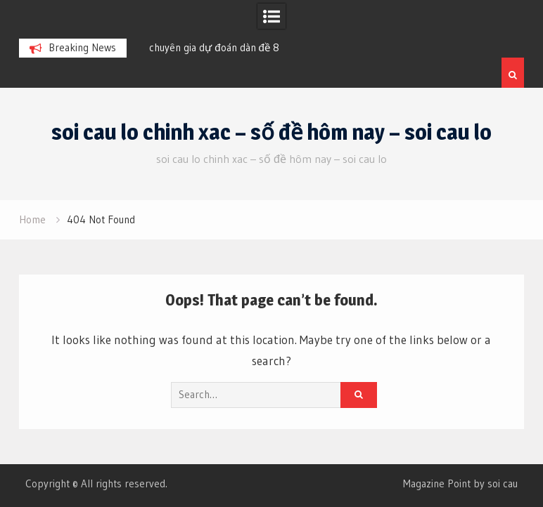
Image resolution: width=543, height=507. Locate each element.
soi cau (502, 483)
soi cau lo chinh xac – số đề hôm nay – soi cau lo (271, 132)
